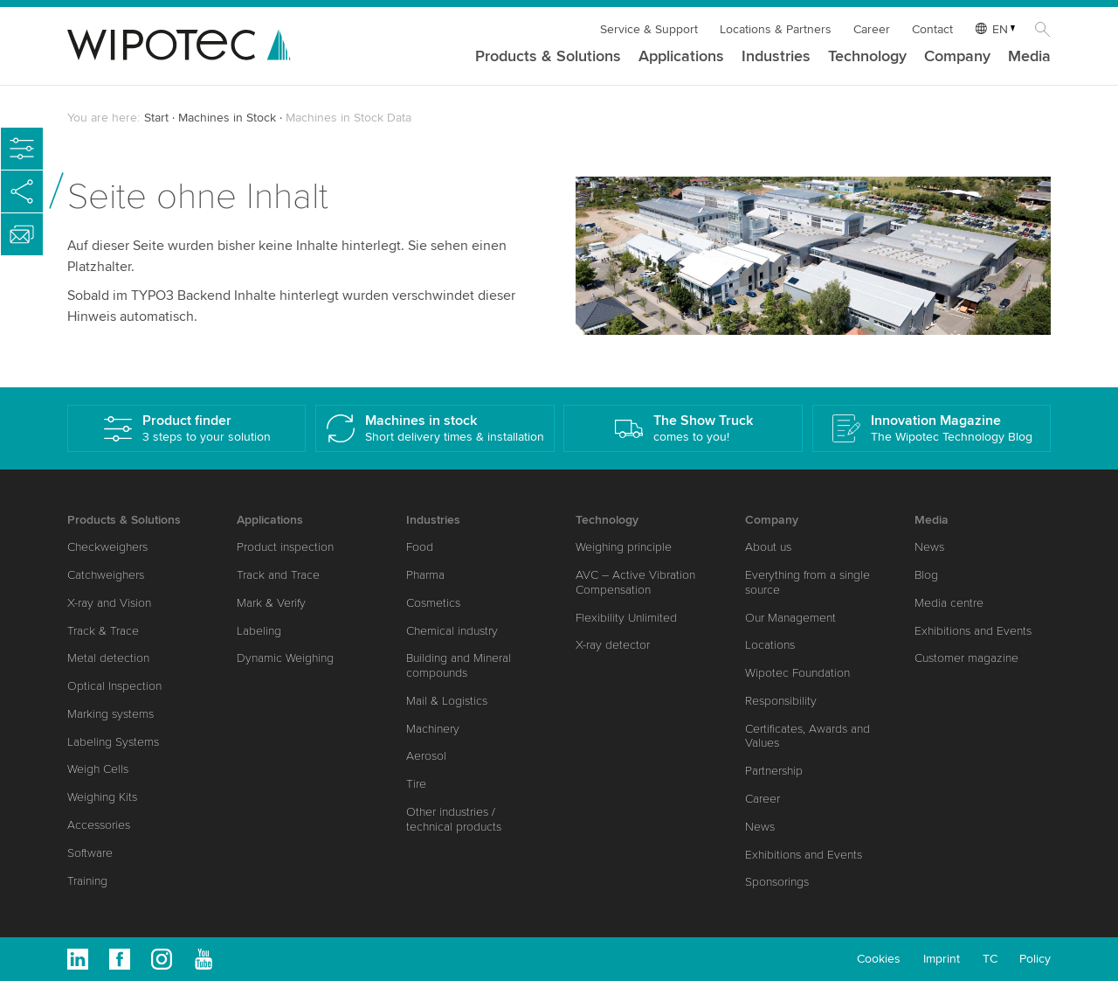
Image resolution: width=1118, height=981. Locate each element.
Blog (926, 574)
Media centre (948, 602)
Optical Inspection (114, 685)
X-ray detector (613, 644)
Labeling (259, 630)
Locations (770, 644)
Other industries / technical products (453, 819)
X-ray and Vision (109, 602)
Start (156, 117)
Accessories (98, 825)
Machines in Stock (227, 117)
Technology (867, 57)
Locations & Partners (776, 29)
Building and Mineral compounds (458, 665)
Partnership (774, 770)
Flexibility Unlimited (626, 617)
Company (957, 57)
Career (871, 29)
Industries (776, 57)
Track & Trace (103, 630)
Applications (681, 57)
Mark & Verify (271, 602)
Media (1029, 57)
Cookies (879, 958)
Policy (1035, 958)
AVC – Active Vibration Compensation (635, 582)
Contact (932, 29)
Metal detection (108, 658)
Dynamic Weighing (285, 658)
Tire (416, 783)
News (760, 826)
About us (768, 546)
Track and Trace (278, 574)
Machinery (432, 728)
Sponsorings (777, 881)
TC (990, 958)
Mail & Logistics (446, 700)
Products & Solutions (548, 57)
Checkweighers (107, 546)
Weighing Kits (102, 797)
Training (87, 880)
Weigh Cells (97, 769)
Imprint (941, 958)
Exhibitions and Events (803, 854)
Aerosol (426, 755)
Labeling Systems (113, 741)
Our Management (790, 617)
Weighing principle (624, 546)
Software (90, 852)
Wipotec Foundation (797, 672)
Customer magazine (966, 658)
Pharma (425, 574)
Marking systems (110, 713)
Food (419, 546)
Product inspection (285, 546)
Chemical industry (452, 630)
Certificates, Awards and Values (807, 736)
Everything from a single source (807, 582)
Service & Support (649, 29)
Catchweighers (105, 574)
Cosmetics (433, 602)
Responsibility (781, 700)
